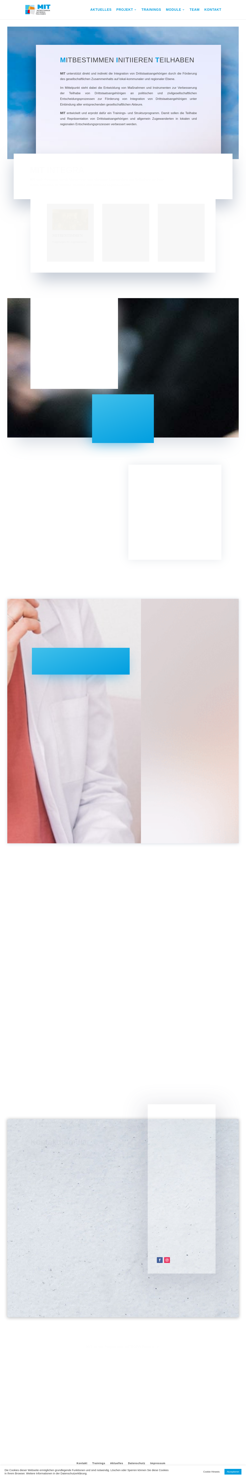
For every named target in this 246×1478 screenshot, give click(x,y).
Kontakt (82, 1398)
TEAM (195, 9)
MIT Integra (124, 1408)
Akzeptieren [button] (233, 1471)
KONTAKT (212, 9)
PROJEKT (124, 9)
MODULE (173, 9)
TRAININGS (151, 9)
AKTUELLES (101, 9)
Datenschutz (136, 1398)
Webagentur (140, 1408)
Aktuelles (116, 1398)
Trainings (98, 1398)
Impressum (157, 1398)
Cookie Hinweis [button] (211, 1471)
